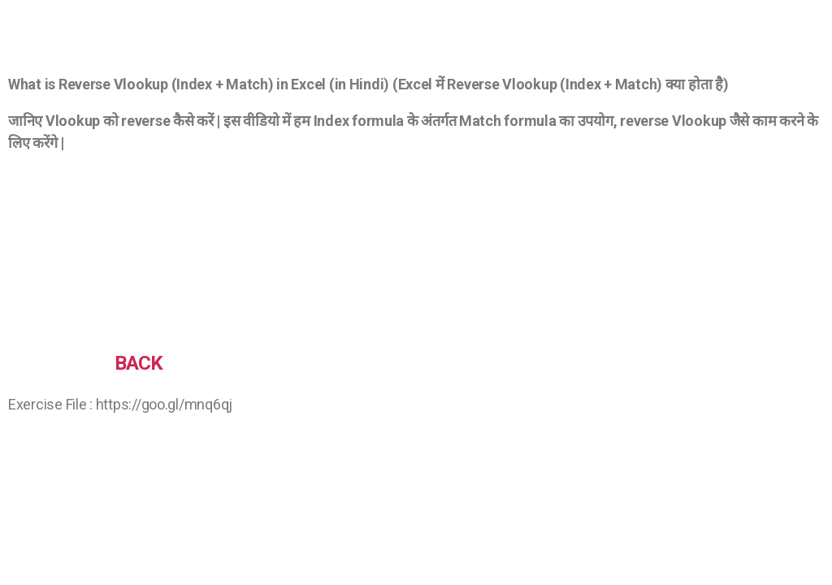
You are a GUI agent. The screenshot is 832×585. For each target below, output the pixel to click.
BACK (138, 363)
